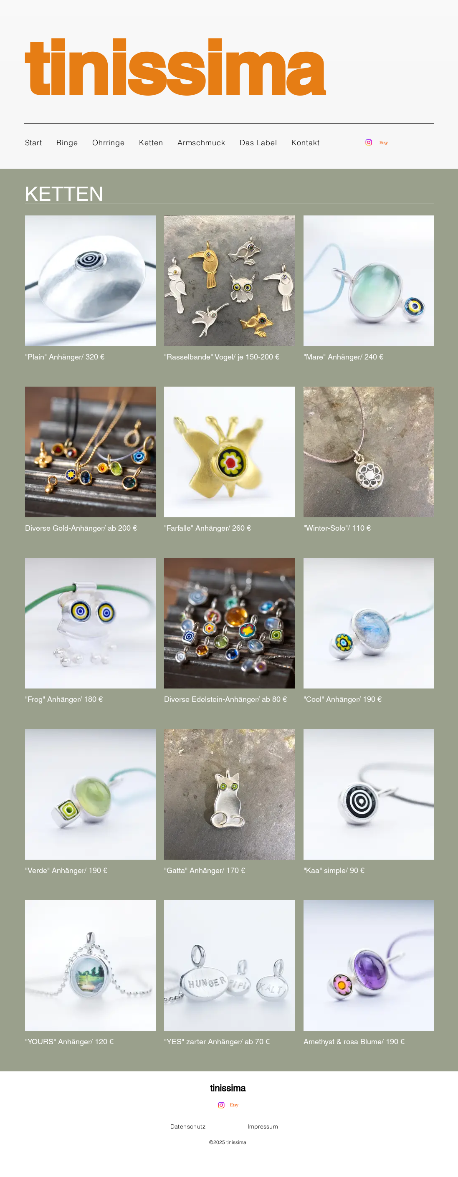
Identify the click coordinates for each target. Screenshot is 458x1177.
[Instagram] (368, 142)
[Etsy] (384, 143)
